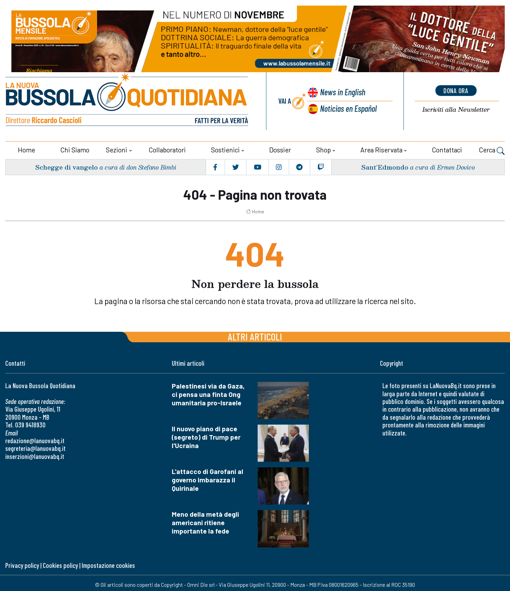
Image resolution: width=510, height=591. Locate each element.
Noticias (348, 108)
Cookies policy (60, 565)
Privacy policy (22, 565)
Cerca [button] (492, 150)
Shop (323, 149)
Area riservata (381, 149)
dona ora (456, 90)
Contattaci (447, 149)
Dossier (280, 149)
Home (26, 149)
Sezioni (116, 149)
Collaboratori (167, 149)
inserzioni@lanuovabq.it (34, 456)
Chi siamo (74, 149)
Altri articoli (255, 336)
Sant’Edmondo (384, 167)
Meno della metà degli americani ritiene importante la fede (205, 522)
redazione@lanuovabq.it (34, 440)
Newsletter (456, 109)
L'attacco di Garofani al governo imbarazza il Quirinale (207, 479)
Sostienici (225, 149)
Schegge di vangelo (66, 167)
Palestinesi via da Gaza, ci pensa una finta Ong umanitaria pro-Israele (208, 394)
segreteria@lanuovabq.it (35, 448)
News (342, 92)
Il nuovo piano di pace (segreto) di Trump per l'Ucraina (206, 436)
